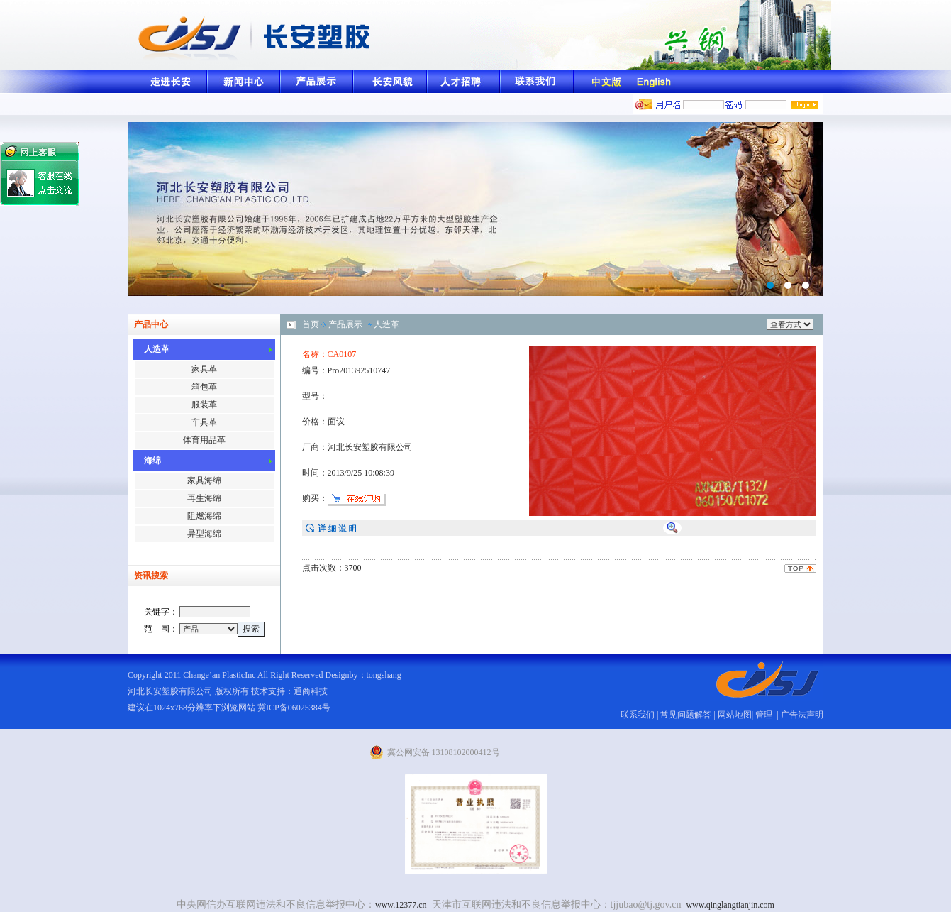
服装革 (204, 405)
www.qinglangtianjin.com (730, 905)
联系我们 (638, 715)
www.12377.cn (401, 905)
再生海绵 (204, 498)
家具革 (204, 369)
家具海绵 (204, 480)
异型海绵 (204, 534)
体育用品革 (204, 440)
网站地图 (735, 715)
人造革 (386, 324)
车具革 (204, 422)
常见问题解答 (685, 715)
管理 (764, 715)
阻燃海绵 (204, 516)
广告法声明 (802, 715)
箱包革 (204, 387)
